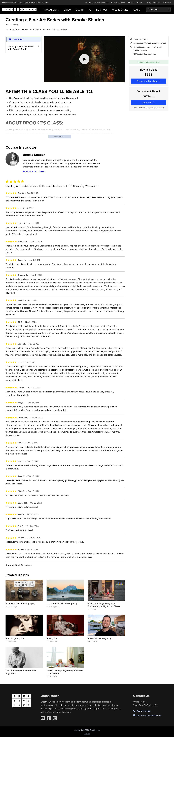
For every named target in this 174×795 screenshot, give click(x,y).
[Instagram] (55, 718)
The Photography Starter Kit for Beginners (21, 672)
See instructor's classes (34, 171)
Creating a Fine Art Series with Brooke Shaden (21, 48)
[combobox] (158, 9)
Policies (87, 733)
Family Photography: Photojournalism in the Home (65, 672)
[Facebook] (49, 718)
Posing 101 (52, 638)
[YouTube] (43, 718)
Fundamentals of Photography (20, 603)
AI (90, 9)
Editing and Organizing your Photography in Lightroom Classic (104, 605)
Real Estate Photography (99, 638)
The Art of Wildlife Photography (62, 603)
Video (67, 9)
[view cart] (140, 2)
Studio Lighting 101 (15, 638)
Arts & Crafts (120, 9)
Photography (51, 9)
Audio (136, 9)
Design (79, 9)
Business (102, 9)
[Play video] (84, 59)
